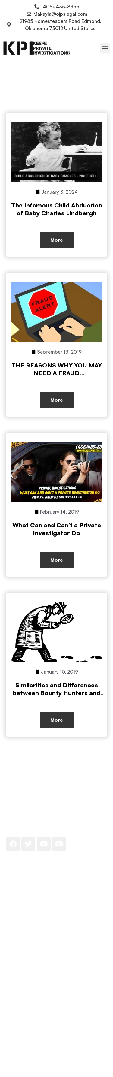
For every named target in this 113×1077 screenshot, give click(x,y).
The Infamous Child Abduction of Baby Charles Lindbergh (56, 209)
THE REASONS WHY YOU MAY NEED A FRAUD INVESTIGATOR (56, 373)
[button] (105, 48)
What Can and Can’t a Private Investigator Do (56, 529)
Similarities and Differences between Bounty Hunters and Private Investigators (56, 692)
